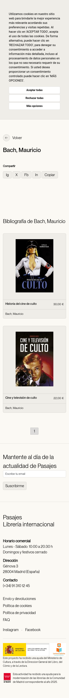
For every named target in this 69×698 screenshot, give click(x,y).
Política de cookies (17, 605)
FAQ (6, 620)
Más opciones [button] (34, 105)
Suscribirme (14, 486)
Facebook (32, 630)
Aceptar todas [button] (34, 90)
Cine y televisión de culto (21, 397)
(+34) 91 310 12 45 (16, 586)
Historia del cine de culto (21, 304)
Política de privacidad (19, 613)
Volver (12, 138)
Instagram (11, 630)
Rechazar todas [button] (34, 98)
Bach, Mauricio (14, 314)
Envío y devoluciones (19, 598)
